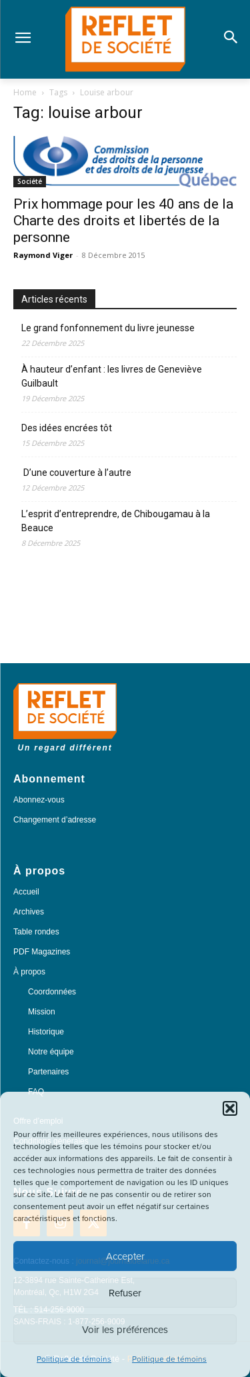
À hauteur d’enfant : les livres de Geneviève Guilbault (111, 376)
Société (29, 181)
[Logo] (125, 39)
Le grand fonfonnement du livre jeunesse (108, 328)
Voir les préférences (125, 1330)
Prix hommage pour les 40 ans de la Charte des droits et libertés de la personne (123, 220)
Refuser (125, 1293)
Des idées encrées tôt (66, 428)
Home (25, 92)
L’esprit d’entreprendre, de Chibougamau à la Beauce (115, 521)
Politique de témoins (74, 1359)
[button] (230, 1108)
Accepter (125, 1256)
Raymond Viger (43, 255)
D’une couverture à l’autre (76, 472)
